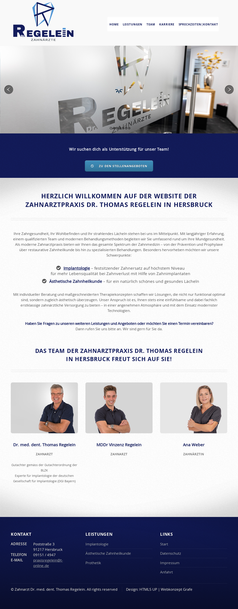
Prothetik (93, 562)
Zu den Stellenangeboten (123, 166)
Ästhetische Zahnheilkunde (108, 553)
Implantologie (76, 268)
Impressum (170, 562)
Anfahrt (166, 572)
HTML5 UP (148, 589)
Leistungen (132, 24)
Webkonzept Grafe (176, 589)
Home (114, 24)
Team (151, 24)
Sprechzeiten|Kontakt (198, 24)
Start (164, 544)
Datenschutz (170, 553)
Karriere (167, 24)
